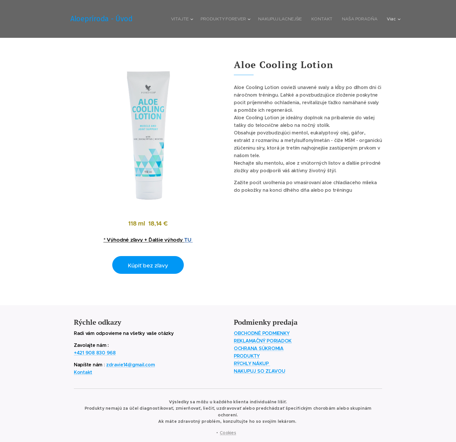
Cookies (228, 432)
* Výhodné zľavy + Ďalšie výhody (144, 240)
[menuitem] (184, 19)
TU (188, 240)
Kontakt (83, 372)
